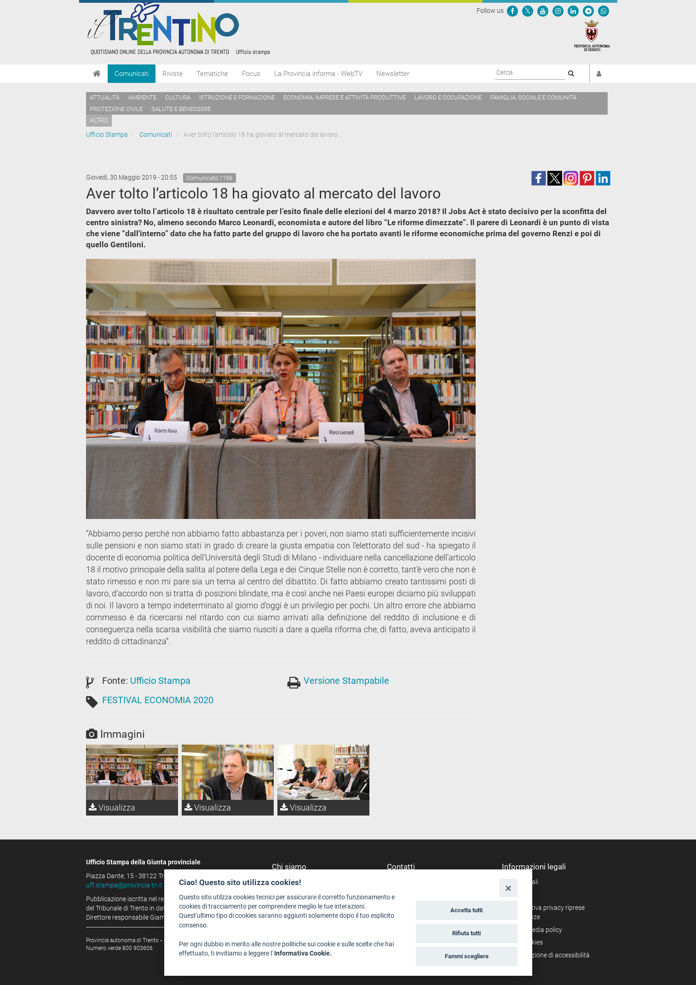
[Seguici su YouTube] (542, 10)
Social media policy (535, 929)
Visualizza (112, 807)
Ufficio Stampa (107, 134)
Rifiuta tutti (466, 933)
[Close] (508, 888)
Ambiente (142, 97)
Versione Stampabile (346, 680)
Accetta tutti (466, 910)
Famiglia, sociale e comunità (533, 97)
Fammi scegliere (467, 956)
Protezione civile (116, 108)
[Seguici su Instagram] (558, 10)
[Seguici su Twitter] (527, 10)
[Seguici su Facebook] (512, 10)
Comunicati (132, 74)
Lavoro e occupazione (448, 97)
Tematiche (212, 74)
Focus (251, 74)
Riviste (172, 74)
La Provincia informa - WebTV (318, 74)
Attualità (105, 97)
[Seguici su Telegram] (588, 10)
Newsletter (392, 74)
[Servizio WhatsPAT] (603, 10)
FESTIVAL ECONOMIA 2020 (157, 699)
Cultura (177, 97)
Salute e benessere (181, 108)
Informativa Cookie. (303, 953)
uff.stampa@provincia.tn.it (124, 885)
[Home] (97, 73)
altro (99, 120)
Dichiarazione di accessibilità (549, 955)
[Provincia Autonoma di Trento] (592, 35)
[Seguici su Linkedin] (573, 10)
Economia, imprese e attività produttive (344, 97)
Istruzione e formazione (237, 97)
